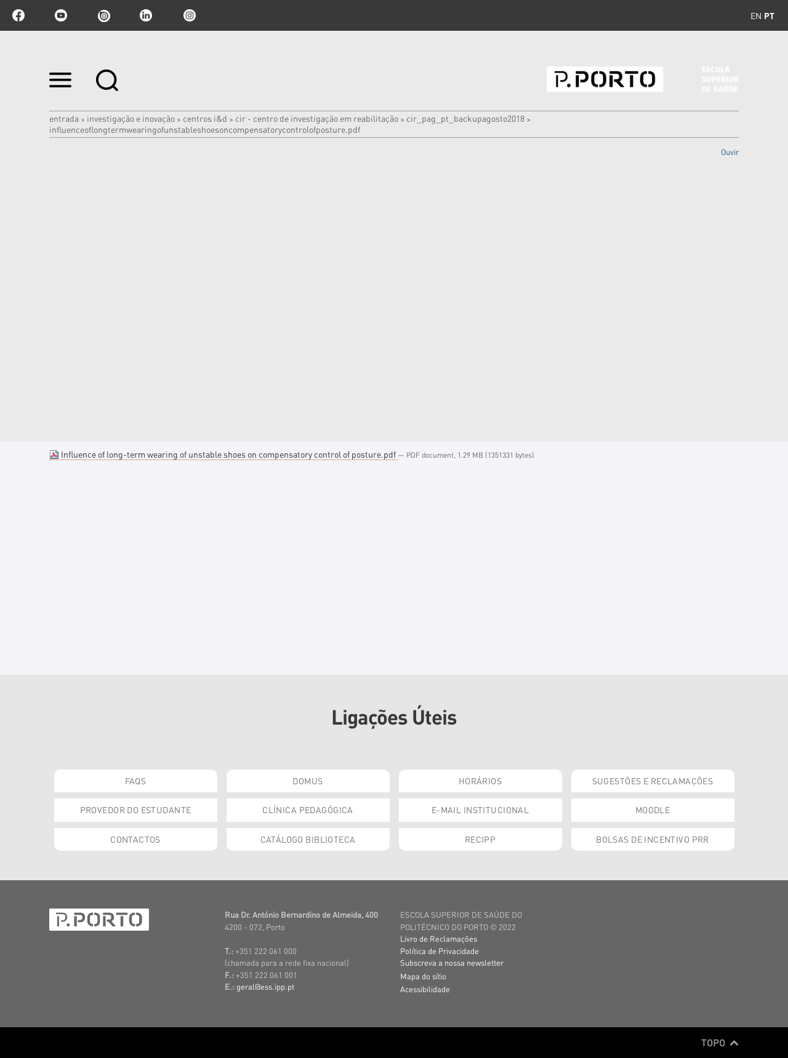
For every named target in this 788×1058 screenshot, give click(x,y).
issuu (103, 15)
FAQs (136, 780)
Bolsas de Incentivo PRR (652, 839)
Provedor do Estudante (135, 809)
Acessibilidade (425, 989)
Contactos (135, 839)
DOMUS (307, 780)
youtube (61, 15)
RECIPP (480, 839)
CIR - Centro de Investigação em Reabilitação (316, 118)
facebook (18, 15)
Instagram (188, 15)
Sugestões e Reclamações (653, 780)
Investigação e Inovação (131, 118)
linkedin (146, 15)
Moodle (652, 809)
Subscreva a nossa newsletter (452, 962)
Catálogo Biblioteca (308, 839)
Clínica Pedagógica (307, 809)
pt (769, 15)
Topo (720, 1042)
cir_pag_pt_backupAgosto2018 (465, 118)
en (756, 15)
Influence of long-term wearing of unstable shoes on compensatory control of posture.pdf (223, 453)
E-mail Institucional (480, 809)
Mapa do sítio (423, 976)
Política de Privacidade (439, 950)
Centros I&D (205, 118)
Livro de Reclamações (438, 938)
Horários (480, 780)
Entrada (64, 118)
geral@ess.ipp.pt (265, 986)
